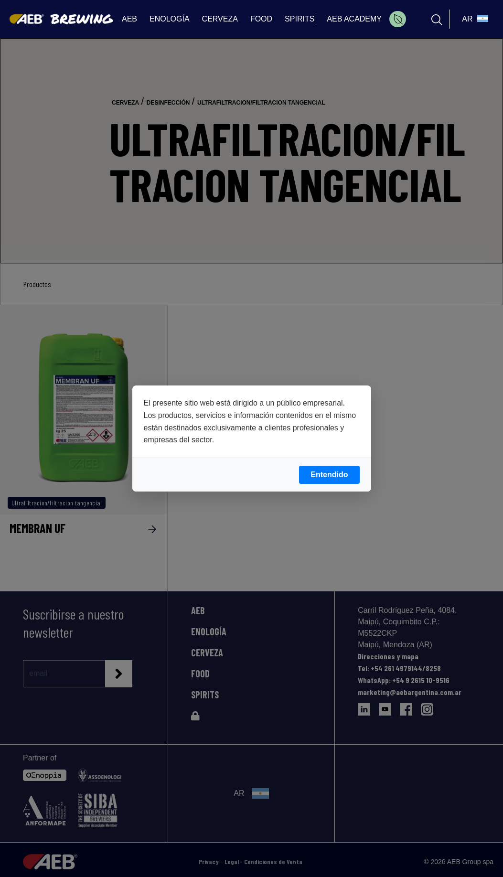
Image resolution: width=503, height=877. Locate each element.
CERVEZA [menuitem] (220, 19)
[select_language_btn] (474, 19)
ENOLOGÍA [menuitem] (170, 19)
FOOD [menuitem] (261, 19)
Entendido (329, 475)
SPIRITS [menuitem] (299, 19)
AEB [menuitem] (129, 19)
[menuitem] (397, 19)
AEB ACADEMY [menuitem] (354, 19)
